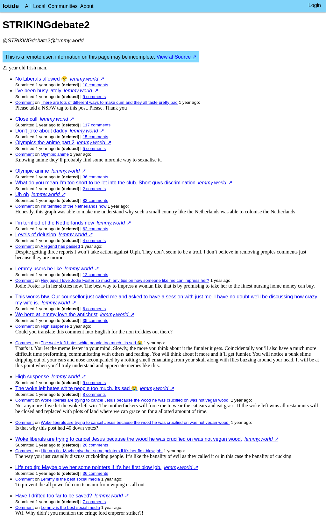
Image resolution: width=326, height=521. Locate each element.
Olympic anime (55, 154)
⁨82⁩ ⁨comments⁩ (95, 200)
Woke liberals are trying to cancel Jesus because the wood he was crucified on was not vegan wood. (135, 400)
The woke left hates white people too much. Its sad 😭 (92, 342)
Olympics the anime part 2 (44, 142)
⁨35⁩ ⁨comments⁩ (95, 320)
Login (314, 5)
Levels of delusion (35, 234)
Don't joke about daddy (41, 130)
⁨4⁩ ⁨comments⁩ (94, 240)
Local (39, 6)
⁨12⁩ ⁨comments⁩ (95, 274)
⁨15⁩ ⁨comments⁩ (95, 136)
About (87, 6)
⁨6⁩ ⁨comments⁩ (94, 308)
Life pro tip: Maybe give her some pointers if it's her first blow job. (102, 450)
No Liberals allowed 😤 (41, 79)
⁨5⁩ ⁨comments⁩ (94, 148)
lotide (11, 6)
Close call (26, 119)
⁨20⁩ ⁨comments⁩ (95, 445)
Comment (24, 102)
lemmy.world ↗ (87, 79)
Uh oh (22, 194)
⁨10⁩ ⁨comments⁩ (95, 84)
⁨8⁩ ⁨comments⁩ (94, 394)
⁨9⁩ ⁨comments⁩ (94, 96)
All (28, 6)
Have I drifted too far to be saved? (53, 495)
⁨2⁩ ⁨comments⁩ (94, 188)
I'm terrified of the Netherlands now (73, 206)
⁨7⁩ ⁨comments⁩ (94, 501)
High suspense (55, 326)
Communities (62, 6)
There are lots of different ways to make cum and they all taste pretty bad (109, 102)
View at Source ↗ (176, 57)
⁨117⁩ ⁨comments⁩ (96, 125)
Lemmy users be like (38, 268)
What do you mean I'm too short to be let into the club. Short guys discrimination (105, 182)
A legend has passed (60, 246)
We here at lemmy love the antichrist (56, 314)
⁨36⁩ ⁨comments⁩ (95, 177)
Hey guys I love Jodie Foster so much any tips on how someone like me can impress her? (125, 280)
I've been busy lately (38, 90)
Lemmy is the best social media (70, 479)
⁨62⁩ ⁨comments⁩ (95, 228)
